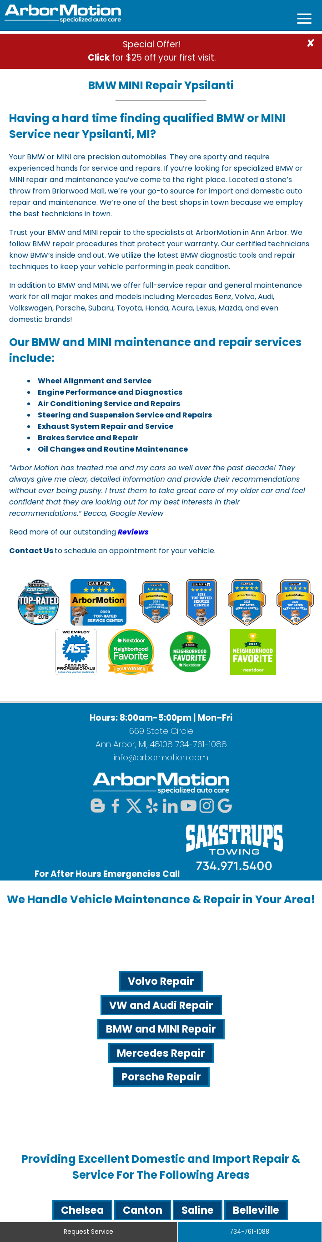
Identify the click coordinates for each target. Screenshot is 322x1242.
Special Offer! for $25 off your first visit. (152, 51)
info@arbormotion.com (161, 757)
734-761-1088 (201, 744)
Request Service (88, 1231)
